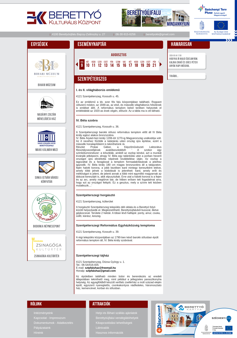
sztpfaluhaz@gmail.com (101, 270)
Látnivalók (102, 327)
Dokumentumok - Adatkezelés (53, 323)
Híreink (38, 332)
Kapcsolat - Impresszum (50, 318)
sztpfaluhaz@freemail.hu (100, 267)
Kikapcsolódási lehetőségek (114, 323)
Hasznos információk (109, 332)
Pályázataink (42, 327)
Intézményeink (43, 313)
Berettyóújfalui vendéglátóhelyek (117, 318)
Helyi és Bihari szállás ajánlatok (116, 313)
